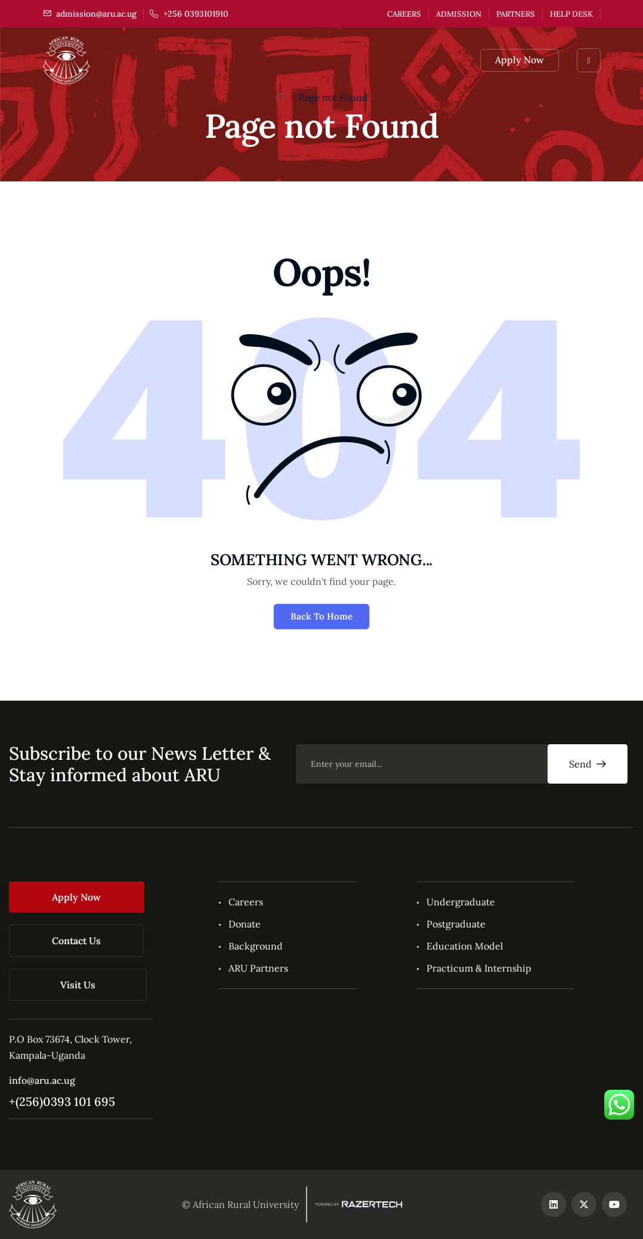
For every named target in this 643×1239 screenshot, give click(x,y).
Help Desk (571, 14)
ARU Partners (258, 968)
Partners (515, 14)
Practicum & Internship (478, 968)
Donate (244, 924)
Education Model (464, 946)
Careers (404, 14)
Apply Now (519, 60)
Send (587, 764)
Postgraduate (456, 924)
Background (255, 946)
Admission (458, 14)
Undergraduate (460, 902)
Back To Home (321, 616)
